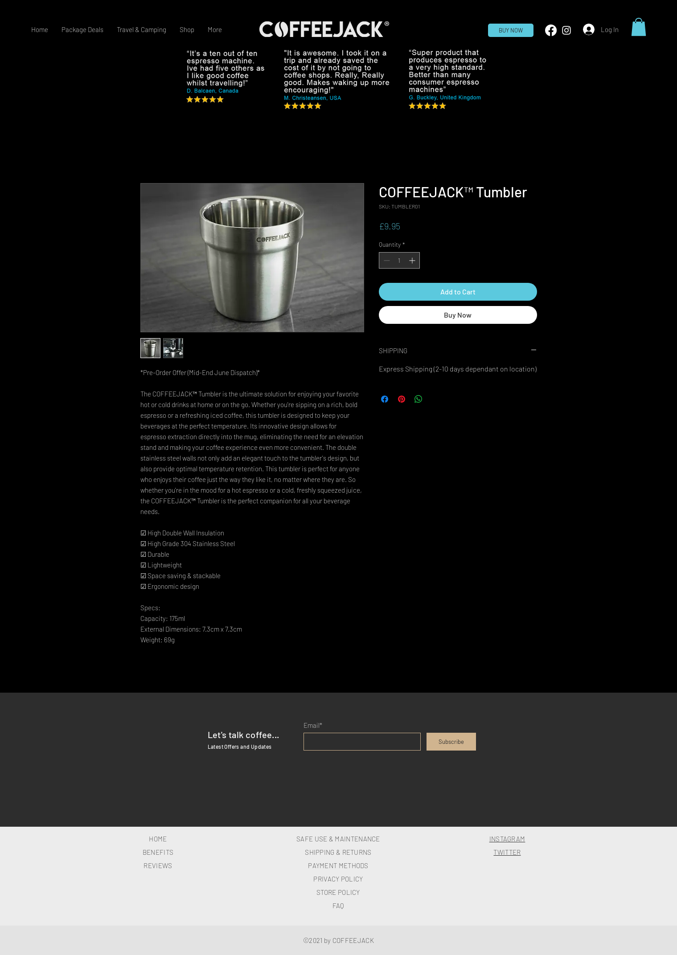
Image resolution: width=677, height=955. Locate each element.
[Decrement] (385, 260)
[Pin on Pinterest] (401, 399)
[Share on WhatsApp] (418, 399)
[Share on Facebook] (384, 399)
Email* (313, 725)
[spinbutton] (399, 260)
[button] (187, 29)
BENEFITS (158, 852)
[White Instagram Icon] (566, 30)
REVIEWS (158, 865)
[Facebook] (551, 30)
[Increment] (413, 260)
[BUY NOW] (510, 30)
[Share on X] (435, 399)
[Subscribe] (451, 742)
